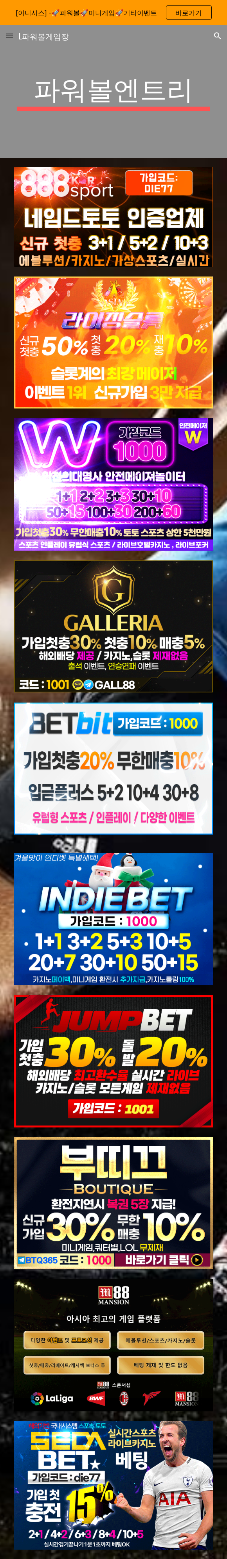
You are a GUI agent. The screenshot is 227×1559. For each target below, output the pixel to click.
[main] (113, 91)
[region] (113, 12)
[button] (9, 35)
